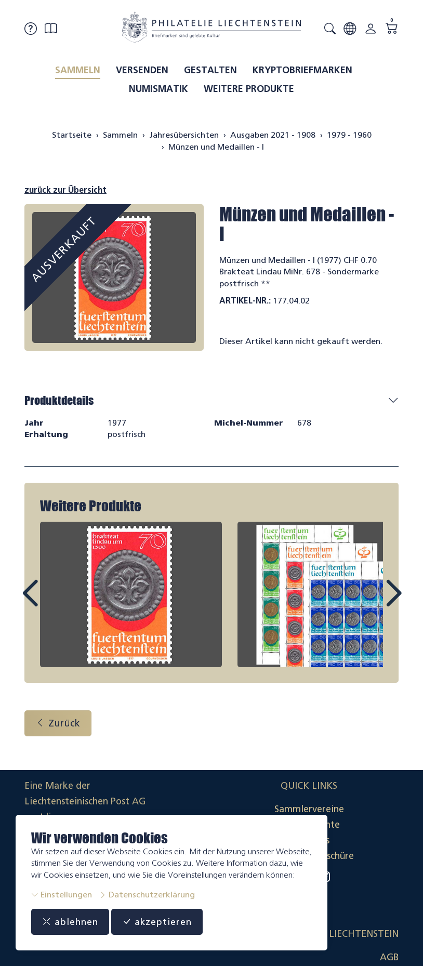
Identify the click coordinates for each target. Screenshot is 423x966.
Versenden (142, 70)
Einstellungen (61, 894)
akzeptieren (158, 922)
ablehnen (70, 922)
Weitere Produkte (249, 89)
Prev (53, 603)
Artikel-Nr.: (245, 301)
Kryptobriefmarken (302, 70)
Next (369, 603)
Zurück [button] (58, 724)
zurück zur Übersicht (65, 190)
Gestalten (210, 70)
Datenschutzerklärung (147, 894)
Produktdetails (59, 400)
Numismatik (158, 89)
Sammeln (77, 70)
